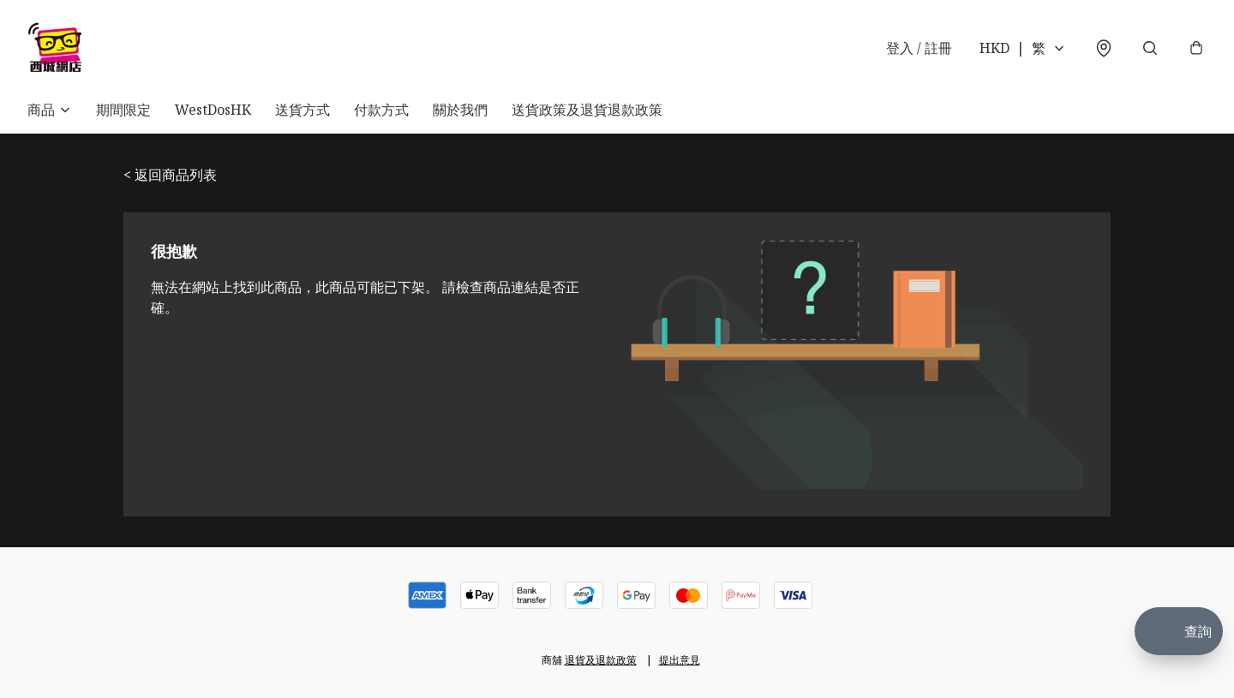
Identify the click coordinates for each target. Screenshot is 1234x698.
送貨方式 (302, 109)
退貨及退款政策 (601, 660)
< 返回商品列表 (170, 174)
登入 (919, 48)
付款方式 (381, 109)
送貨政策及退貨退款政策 (587, 109)
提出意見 (679, 660)
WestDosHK (213, 109)
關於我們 (460, 109)
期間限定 (123, 109)
